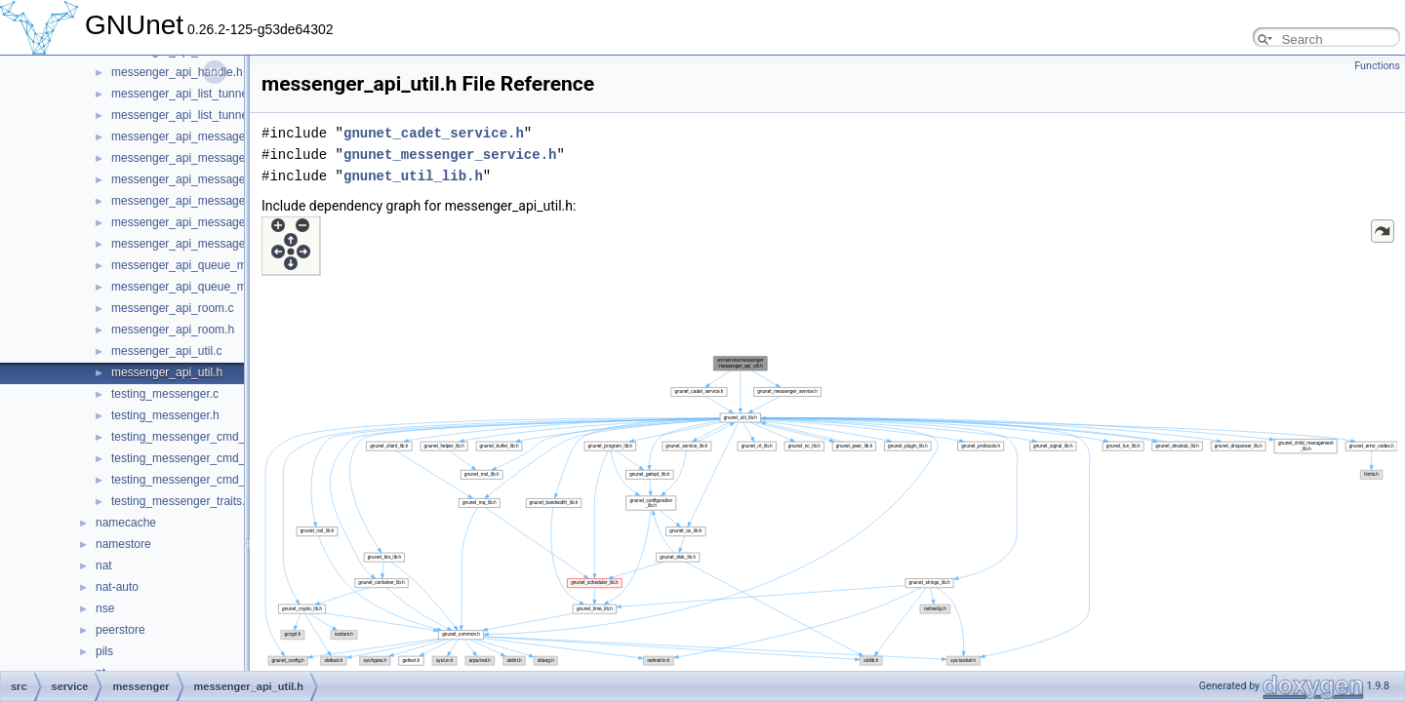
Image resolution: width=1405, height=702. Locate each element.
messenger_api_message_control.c (203, 179)
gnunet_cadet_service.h (433, 133)
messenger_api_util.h (166, 372)
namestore (123, 544)
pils (104, 651)
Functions (1377, 65)
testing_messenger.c (165, 394)
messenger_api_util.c (166, 351)
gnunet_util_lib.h (413, 176)
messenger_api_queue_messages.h (205, 286)
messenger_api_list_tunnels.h (188, 115)
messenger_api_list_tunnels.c (188, 93)
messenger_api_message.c (183, 136)
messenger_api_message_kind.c (196, 222)
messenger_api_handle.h (177, 72)
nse (105, 608)
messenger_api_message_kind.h (197, 244)
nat (104, 565)
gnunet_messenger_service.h (449, 154)
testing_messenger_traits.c (181, 501)
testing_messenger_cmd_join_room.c (208, 437)
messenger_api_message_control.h (204, 201)
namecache (126, 522)
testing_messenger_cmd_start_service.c (216, 458)
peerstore (120, 630)
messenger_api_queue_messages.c (205, 265)
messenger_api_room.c (172, 308)
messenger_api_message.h (183, 158)
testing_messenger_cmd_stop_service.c (215, 480)
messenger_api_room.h (172, 329)
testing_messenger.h (165, 415)
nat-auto (117, 587)
